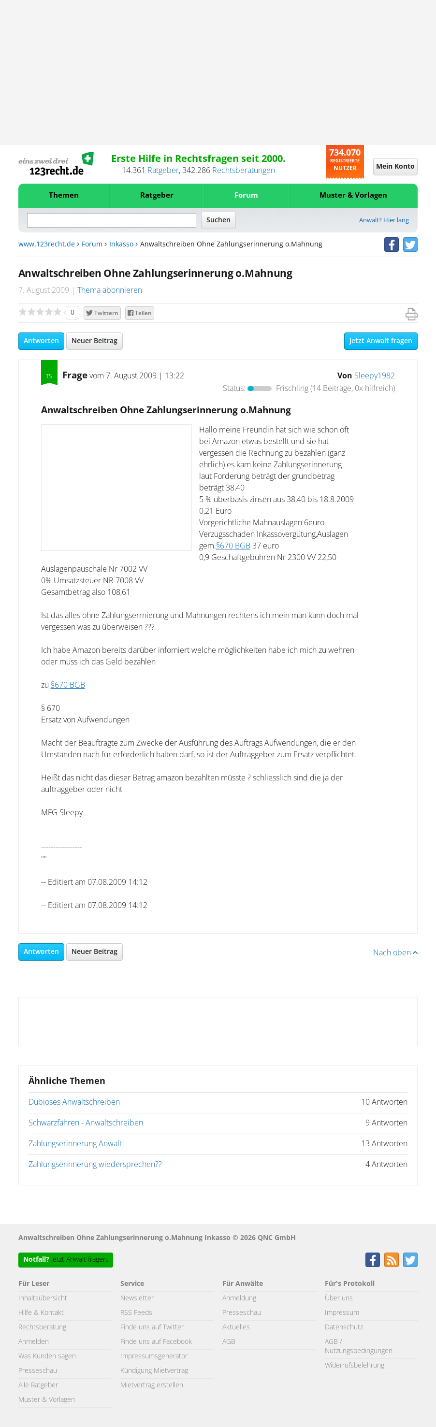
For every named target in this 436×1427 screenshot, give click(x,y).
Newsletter (137, 1298)
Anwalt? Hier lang (384, 220)
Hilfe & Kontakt (41, 1313)
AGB (228, 1342)
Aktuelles (236, 1327)
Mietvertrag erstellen (151, 1385)
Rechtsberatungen (243, 170)
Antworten (41, 341)
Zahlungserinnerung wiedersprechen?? (95, 1164)
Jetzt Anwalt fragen (380, 341)
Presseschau (37, 1371)
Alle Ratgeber (38, 1385)
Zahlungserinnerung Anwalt (75, 1144)
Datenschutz (344, 1327)
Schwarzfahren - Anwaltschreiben (86, 1123)
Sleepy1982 (374, 376)
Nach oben (395, 953)
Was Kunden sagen (47, 1356)
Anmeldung (239, 1298)
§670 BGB (233, 546)
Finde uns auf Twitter (152, 1327)
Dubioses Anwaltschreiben (74, 1102)
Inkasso (121, 244)
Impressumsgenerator (154, 1356)
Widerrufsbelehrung (354, 1365)
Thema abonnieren (109, 290)
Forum (246, 195)
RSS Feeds (136, 1313)
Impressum (342, 1313)
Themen (64, 195)
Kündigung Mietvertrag (154, 1371)
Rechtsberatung (42, 1327)
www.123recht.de (46, 244)
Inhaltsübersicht (42, 1298)
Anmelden (33, 1342)
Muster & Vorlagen (353, 195)
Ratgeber (163, 170)
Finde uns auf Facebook (156, 1342)
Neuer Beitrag (94, 341)
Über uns (339, 1298)
